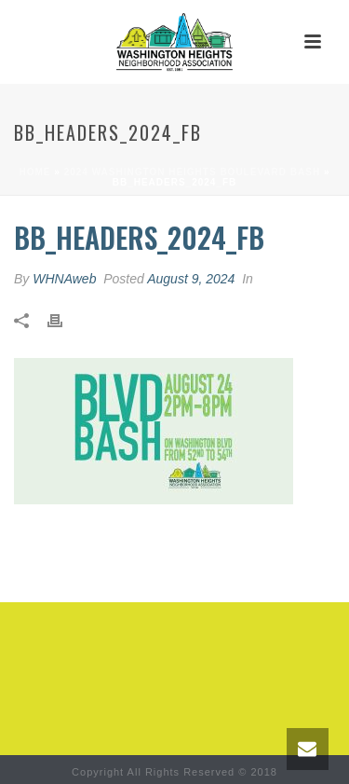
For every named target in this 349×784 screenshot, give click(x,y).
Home (35, 172)
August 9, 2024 (191, 278)
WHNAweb (64, 278)
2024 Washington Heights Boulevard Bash (192, 172)
